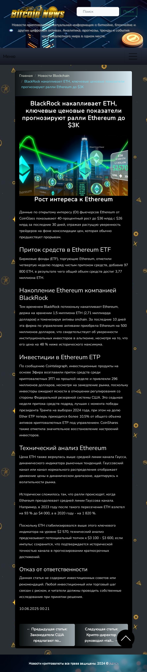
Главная (26, 75)
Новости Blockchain (53, 75)
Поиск (128, 11)
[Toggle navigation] (132, 56)
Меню (9, 56)
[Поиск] (98, 11)
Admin (113, 663)
